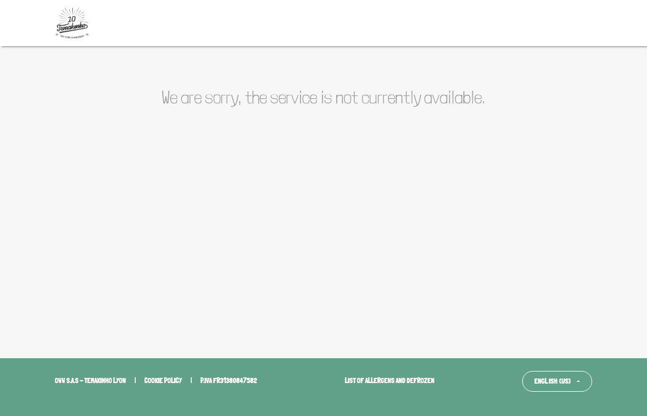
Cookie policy (163, 381)
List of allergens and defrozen (389, 381)
